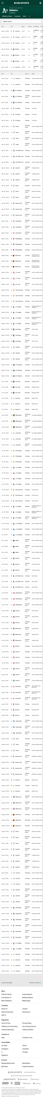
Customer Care (27, 1038)
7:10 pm (27, 108)
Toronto (17, 31)
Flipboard (4, 1055)
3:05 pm (27, 143)
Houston (17, 67)
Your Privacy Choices (29, 1026)
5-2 (23, 43)
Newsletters (26, 1063)
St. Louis (18, 272)
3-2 (23, 31)
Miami (17, 540)
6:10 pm (27, 930)
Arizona (17, 610)
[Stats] (24, 16)
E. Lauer (35, 42)
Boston (18, 646)
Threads (25, 1052)
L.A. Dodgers (19, 523)
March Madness (6, 1001)
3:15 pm (27, 517)
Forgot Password (27, 1066)
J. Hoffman (36, 30)
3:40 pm (27, 622)
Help (2, 1038)
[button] (29, 16)
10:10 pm (27, 854)
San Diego (18, 329)
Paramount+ (26, 1012)
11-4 (23, 67)
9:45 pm (27, 489)
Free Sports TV (6, 997)
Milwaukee (19, 415)
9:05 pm (27, 426)
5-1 (23, 61)
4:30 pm (27, 551)
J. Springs (35, 66)
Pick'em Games (6, 994)
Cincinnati (18, 686)
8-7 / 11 (24, 37)
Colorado (18, 433)
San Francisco (19, 290)
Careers (25, 1009)
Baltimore (18, 255)
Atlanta (17, 49)
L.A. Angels (18, 307)
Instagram (4, 1049)
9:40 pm (27, 125)
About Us (4, 1009)
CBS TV (3, 1015)
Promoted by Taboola (35, 982)
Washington (19, 593)
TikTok (24, 1046)
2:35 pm (27, 196)
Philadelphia (18, 239)
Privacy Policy (26, 1023)
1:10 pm (27, 918)
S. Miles (35, 36)
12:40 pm (27, 697)
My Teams (4, 1066)
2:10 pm (27, 409)
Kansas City (19, 203)
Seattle (17, 168)
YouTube (4, 1046)
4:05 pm (27, 78)
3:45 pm (27, 501)
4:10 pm (27, 114)
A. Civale (35, 54)
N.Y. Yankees (18, 90)
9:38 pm (27, 307)
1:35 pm (27, 102)
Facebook (25, 1049)
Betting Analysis (27, 997)
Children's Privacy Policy (9, 1026)
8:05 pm (27, 185)
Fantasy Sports (27, 994)
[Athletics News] (7, 16)
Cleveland (18, 221)
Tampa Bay (19, 721)
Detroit (17, 558)
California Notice (27, 1030)
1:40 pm (27, 120)
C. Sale (35, 60)
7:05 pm (27, 90)
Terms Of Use (5, 1023)
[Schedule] (17, 16)
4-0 (23, 49)
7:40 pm (27, 576)
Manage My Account (8, 1063)
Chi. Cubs (17, 381)
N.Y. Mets (17, 108)
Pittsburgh (19, 450)
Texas (17, 126)
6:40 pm (27, 239)
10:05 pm (27, 370)
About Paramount (7, 1012)
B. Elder (35, 48)
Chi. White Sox (19, 150)
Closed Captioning (7, 1030)
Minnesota (18, 628)
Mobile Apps (26, 1001)
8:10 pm (27, 398)
